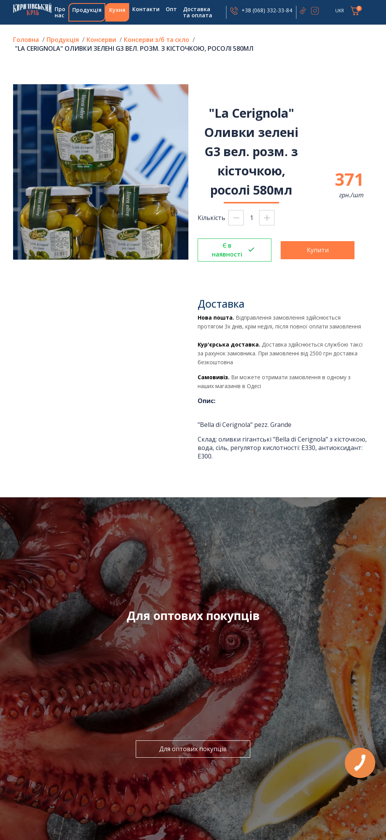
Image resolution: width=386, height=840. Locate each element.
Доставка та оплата (197, 12)
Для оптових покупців (193, 749)
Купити (318, 250)
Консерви (101, 39)
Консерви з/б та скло (156, 39)
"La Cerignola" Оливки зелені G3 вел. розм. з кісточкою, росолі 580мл (134, 48)
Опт (171, 9)
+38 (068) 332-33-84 (266, 10)
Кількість (211, 217)
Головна (32, 9)
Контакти (146, 9)
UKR (339, 10)
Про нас (60, 12)
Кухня (117, 9)
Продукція (86, 9)
